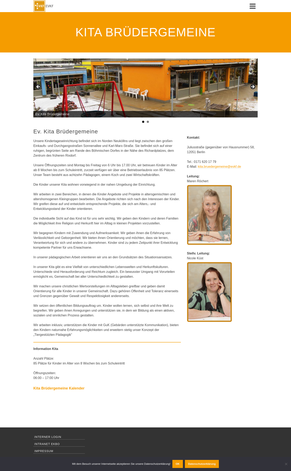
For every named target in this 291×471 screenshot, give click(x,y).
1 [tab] (143, 122)
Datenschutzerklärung (202, 463)
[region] (145, 88)
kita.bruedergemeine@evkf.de (219, 166)
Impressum (43, 451)
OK (178, 463)
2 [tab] (148, 122)
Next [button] (253, 87)
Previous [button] (38, 87)
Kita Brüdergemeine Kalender (58, 388)
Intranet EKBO (47, 444)
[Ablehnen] (286, 464)
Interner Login (47, 437)
